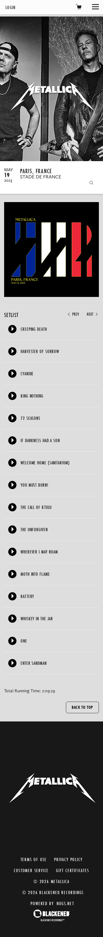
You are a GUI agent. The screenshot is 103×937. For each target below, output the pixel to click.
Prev (73, 314)
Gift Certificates (72, 870)
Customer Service (31, 870)
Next (93, 314)
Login (10, 7)
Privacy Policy (68, 859)
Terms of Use (34, 859)
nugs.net (65, 903)
